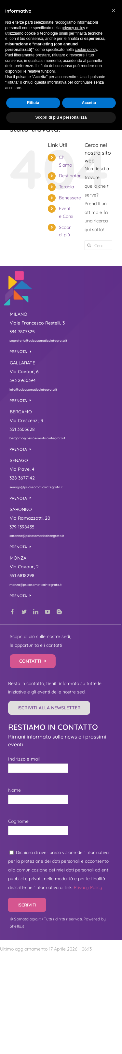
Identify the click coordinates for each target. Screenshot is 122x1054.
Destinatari (70, 176)
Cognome (18, 821)
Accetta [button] (89, 103)
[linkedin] (35, 611)
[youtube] (47, 611)
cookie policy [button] (86, 49)
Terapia (66, 187)
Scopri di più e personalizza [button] (61, 117)
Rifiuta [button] (33, 103)
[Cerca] (89, 245)
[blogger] (59, 611)
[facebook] (12, 611)
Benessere (70, 198)
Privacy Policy (88, 887)
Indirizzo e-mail (24, 759)
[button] (113, 10)
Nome (14, 790)
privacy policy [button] (73, 28)
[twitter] (24, 611)
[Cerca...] (98, 245)
